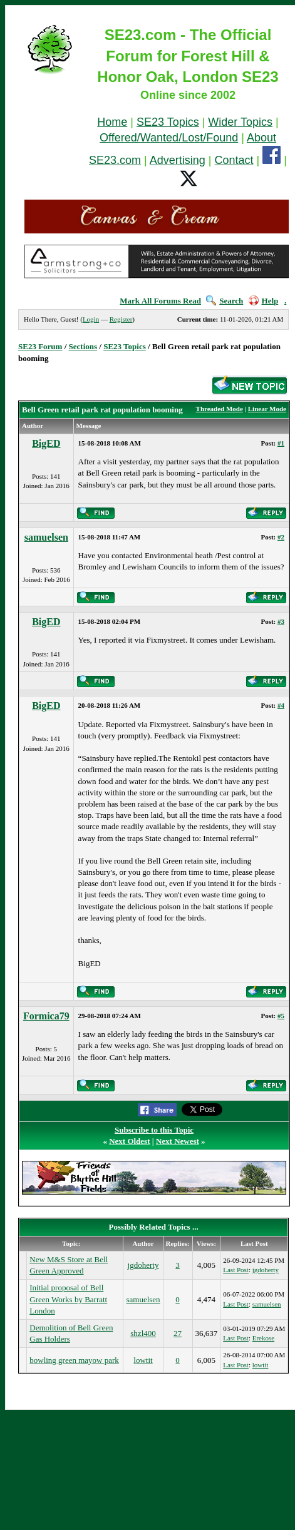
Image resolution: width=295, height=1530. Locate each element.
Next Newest (177, 1141)
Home (112, 122)
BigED (46, 443)
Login (91, 319)
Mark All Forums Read (160, 300)
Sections (83, 346)
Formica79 (46, 1016)
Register (121, 319)
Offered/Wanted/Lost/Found (169, 137)
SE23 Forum (40, 346)
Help (264, 300)
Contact (234, 160)
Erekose (263, 1338)
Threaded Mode (219, 408)
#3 (280, 621)
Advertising (177, 160)
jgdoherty (143, 1265)
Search (224, 300)
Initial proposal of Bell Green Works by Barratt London (68, 1299)
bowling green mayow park (74, 1360)
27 (177, 1333)
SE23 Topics (168, 122)
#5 (280, 1015)
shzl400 (142, 1333)
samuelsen (46, 537)
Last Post (236, 1269)
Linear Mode (267, 408)
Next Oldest (129, 1141)
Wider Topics (240, 122)
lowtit (142, 1360)
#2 (280, 537)
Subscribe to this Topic (154, 1130)
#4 (280, 705)
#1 (280, 443)
